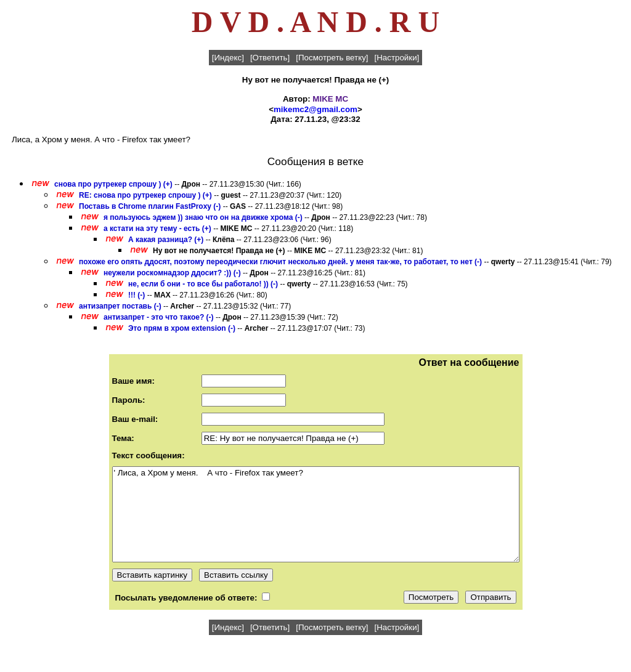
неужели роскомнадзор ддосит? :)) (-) (172, 273)
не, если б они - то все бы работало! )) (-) (203, 284)
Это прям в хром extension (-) (181, 328)
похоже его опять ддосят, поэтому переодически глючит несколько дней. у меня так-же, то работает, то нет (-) (280, 261)
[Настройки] (397, 57)
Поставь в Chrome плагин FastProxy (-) (150, 206)
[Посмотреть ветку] (332, 57)
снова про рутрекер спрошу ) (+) (113, 184)
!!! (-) (136, 295)
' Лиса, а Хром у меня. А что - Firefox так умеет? (315, 514)
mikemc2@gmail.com (315, 109)
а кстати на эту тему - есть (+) (157, 228)
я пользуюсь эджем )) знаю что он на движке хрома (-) (203, 217)
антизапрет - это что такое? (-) (159, 317)
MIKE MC (330, 98)
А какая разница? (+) (165, 239)
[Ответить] (270, 57)
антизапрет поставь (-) (120, 306)
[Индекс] (228, 57)
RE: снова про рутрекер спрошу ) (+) (145, 195)
